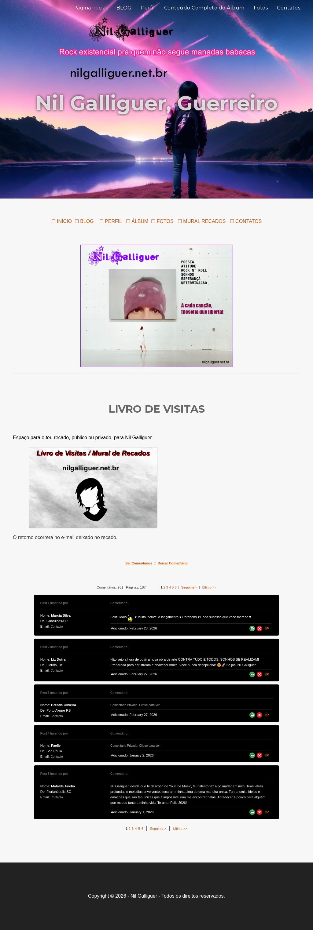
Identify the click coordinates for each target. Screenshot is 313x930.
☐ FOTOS (162, 221)
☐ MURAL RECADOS (202, 221)
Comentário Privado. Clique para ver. (135, 705)
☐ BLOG (84, 221)
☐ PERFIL (110, 221)
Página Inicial (90, 15)
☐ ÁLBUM (137, 221)
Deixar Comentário (173, 563)
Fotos (261, 15)
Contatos (288, 15)
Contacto (56, 626)
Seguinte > (189, 587)
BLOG (124, 15)
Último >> (209, 587)
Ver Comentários (138, 563)
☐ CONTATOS (246, 221)
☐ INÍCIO (61, 221)
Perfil (148, 15)
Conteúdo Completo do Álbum (204, 15)
